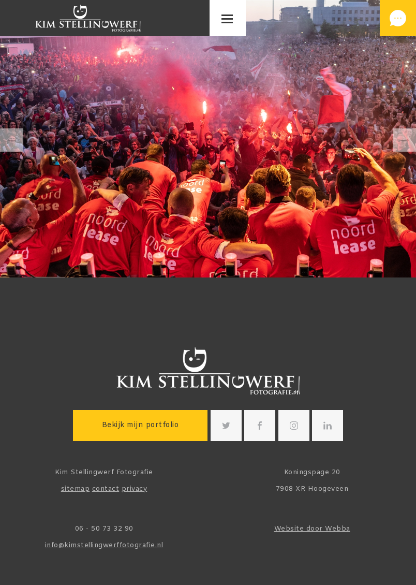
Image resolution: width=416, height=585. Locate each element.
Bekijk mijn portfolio (140, 425)
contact (106, 489)
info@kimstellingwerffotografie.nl (104, 545)
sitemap (75, 489)
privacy (134, 489)
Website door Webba (312, 528)
